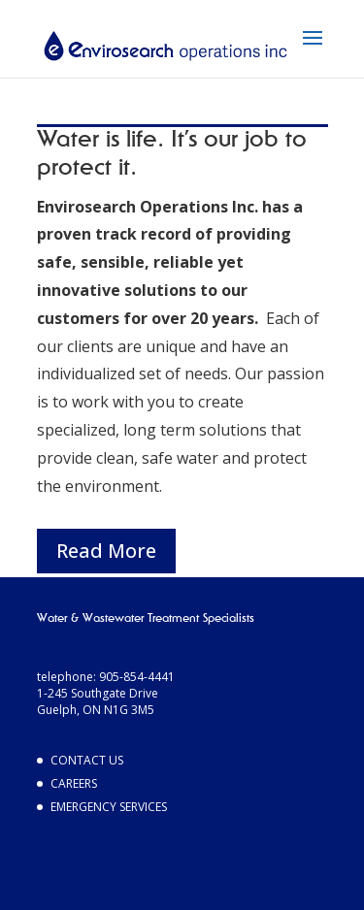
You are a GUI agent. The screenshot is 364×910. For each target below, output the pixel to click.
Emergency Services (108, 806)
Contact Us (86, 760)
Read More (106, 550)
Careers (73, 783)
